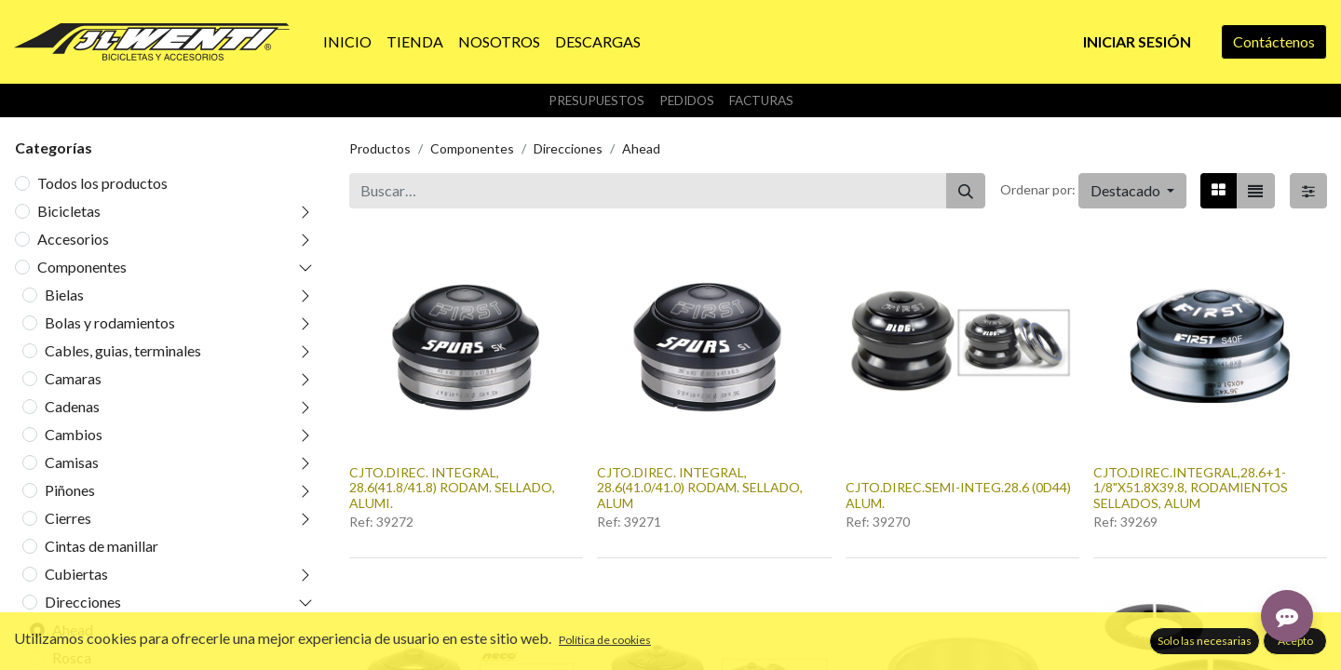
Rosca (71, 657)
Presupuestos (596, 100)
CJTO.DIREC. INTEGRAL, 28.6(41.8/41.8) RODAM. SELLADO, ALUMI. (452, 488)
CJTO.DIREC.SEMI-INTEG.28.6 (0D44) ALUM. (958, 495)
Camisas (72, 462)
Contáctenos (1274, 41)
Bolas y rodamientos (110, 322)
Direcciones (83, 601)
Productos (380, 148)
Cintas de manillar (101, 546)
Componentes (82, 266)
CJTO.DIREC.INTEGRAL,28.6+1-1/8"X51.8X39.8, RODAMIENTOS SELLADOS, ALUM (1190, 488)
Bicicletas (69, 211)
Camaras (73, 378)
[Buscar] (965, 190)
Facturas (761, 100)
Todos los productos (102, 183)
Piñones (70, 490)
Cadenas (72, 406)
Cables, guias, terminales (123, 350)
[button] (1132, 190)
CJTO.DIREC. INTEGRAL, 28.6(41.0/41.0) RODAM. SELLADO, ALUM (700, 488)
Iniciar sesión (1137, 41)
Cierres (68, 518)
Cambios (73, 434)
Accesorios (73, 239)
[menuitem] (347, 41)
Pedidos (686, 100)
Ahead (72, 629)
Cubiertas (76, 574)
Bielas (64, 294)
